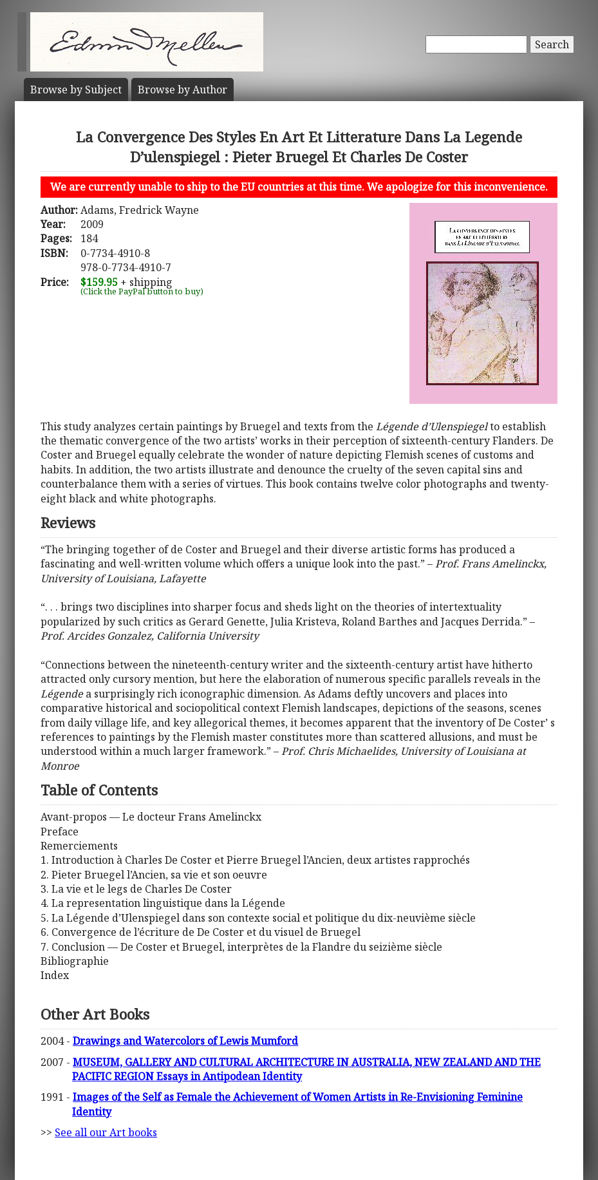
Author (182, 89)
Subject (76, 89)
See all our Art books (106, 1132)
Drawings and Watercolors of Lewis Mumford (185, 1041)
